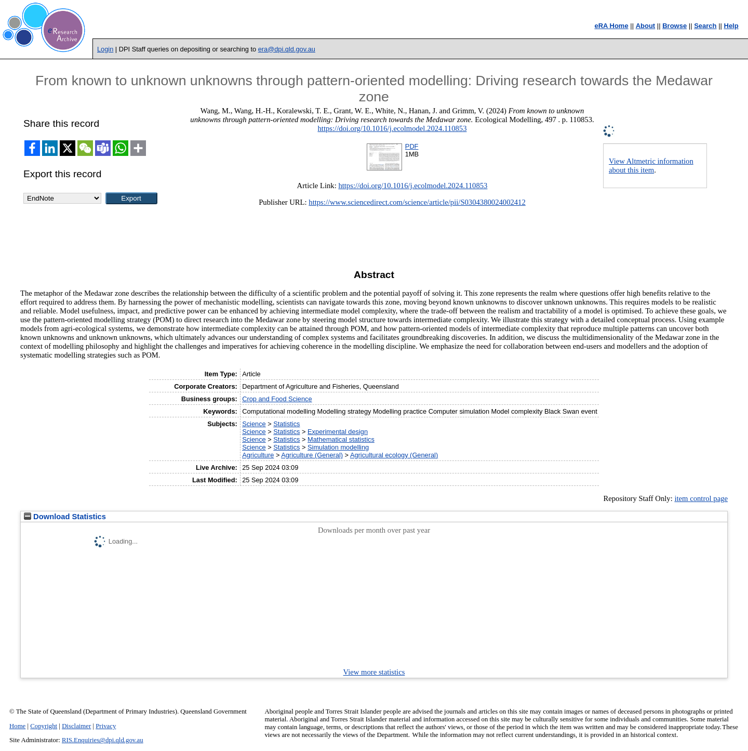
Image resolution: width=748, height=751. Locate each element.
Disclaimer (76, 726)
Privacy (106, 726)
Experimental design (338, 432)
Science (254, 424)
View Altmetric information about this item (651, 165)
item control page (701, 498)
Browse (674, 26)
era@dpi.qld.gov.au (286, 49)
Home (17, 726)
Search (705, 26)
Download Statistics (65, 516)
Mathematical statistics (341, 439)
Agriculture (258, 455)
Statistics (286, 424)
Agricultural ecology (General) (394, 455)
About (646, 26)
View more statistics (374, 672)
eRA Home (611, 26)
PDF (412, 146)
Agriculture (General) (312, 455)
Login (105, 49)
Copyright (43, 726)
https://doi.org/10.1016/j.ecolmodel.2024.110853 (391, 128)
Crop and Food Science (277, 399)
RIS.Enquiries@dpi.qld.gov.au (102, 740)
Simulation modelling (338, 447)
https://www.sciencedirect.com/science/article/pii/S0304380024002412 (417, 202)
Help (731, 26)
